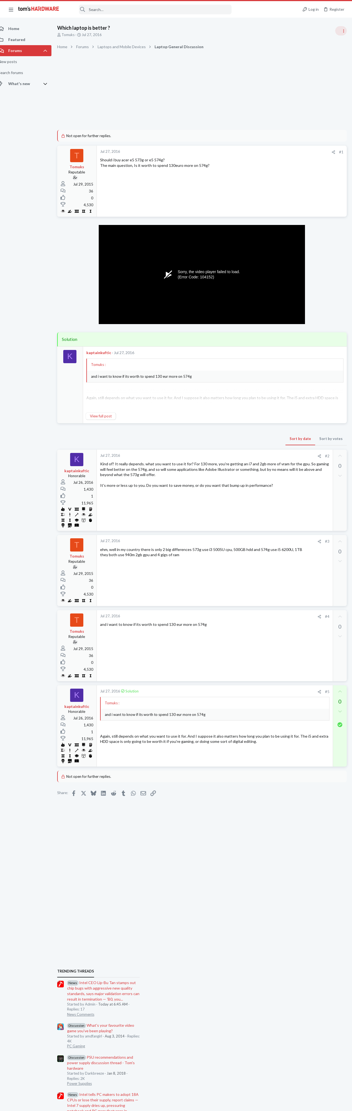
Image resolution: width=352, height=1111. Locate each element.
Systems (280, 746)
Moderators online (284, 781)
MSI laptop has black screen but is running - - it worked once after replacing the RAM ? (310, 660)
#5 (239, 691)
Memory (281, 611)
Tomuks (74, 34)
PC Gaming (283, 373)
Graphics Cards (286, 767)
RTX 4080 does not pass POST (309, 757)
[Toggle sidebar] (340, 31)
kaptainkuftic (104, 352)
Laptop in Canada (297, 687)
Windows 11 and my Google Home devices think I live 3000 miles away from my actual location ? (309, 628)
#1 (253, 152)
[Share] (245, 152)
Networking (283, 644)
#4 (239, 616)
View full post (107, 416)
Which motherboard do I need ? (309, 708)
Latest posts (277, 584)
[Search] (149, 9)
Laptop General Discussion (295, 698)
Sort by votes (242, 438)
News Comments (287, 341)
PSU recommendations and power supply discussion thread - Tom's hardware (308, 389)
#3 (239, 541)
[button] (11, 9)
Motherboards (286, 719)
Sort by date (212, 438)
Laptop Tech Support (291, 676)
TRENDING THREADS (282, 298)
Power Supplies (286, 410)
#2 (239, 456)
